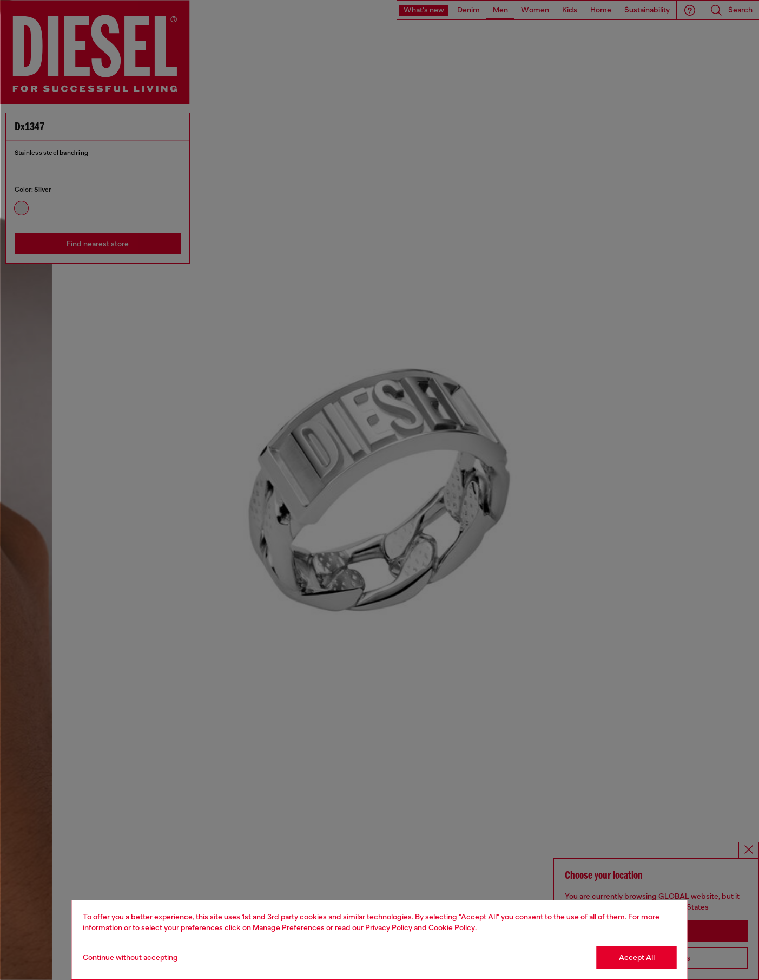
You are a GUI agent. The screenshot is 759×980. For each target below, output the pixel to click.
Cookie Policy (451, 927)
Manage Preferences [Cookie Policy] (289, 927)
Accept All (637, 957)
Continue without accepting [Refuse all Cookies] (130, 957)
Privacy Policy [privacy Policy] (388, 927)
